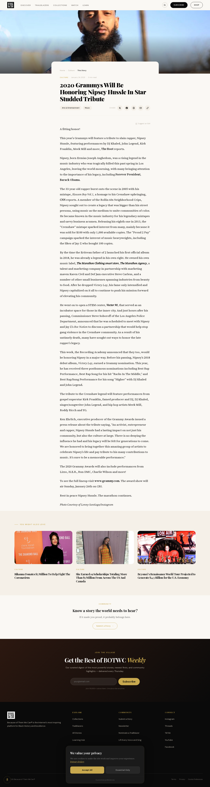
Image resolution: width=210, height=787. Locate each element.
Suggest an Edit (143, 123)
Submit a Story (105, 626)
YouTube (169, 740)
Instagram (169, 719)
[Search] (164, 5)
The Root (107, 149)
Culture (71, 70)
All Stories (77, 733)
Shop (196, 5)
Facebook (169, 747)
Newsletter (124, 726)
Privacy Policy (77, 765)
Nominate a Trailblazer (129, 733)
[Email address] (93, 681)
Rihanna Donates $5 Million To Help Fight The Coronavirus (42, 575)
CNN (63, 200)
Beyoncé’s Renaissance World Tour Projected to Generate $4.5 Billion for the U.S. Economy (166, 575)
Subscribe (179, 5)
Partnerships (125, 747)
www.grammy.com (107, 481)
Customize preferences (105, 783)
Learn (86, 5)
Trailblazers (42, 5)
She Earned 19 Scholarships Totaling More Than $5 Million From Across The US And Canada (101, 577)
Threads (169, 726)
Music (87, 108)
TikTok (168, 733)
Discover (26, 5)
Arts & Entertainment (70, 108)
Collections (60, 5)
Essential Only (123, 773)
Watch (74, 5)
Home (62, 70)
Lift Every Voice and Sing (130, 740)
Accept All (87, 773)
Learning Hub (78, 740)
